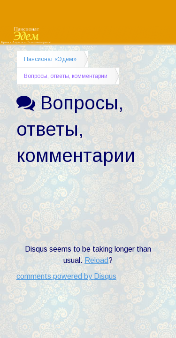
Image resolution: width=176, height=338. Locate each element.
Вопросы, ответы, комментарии (65, 76)
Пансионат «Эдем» (50, 59)
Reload (96, 260)
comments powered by (66, 276)
